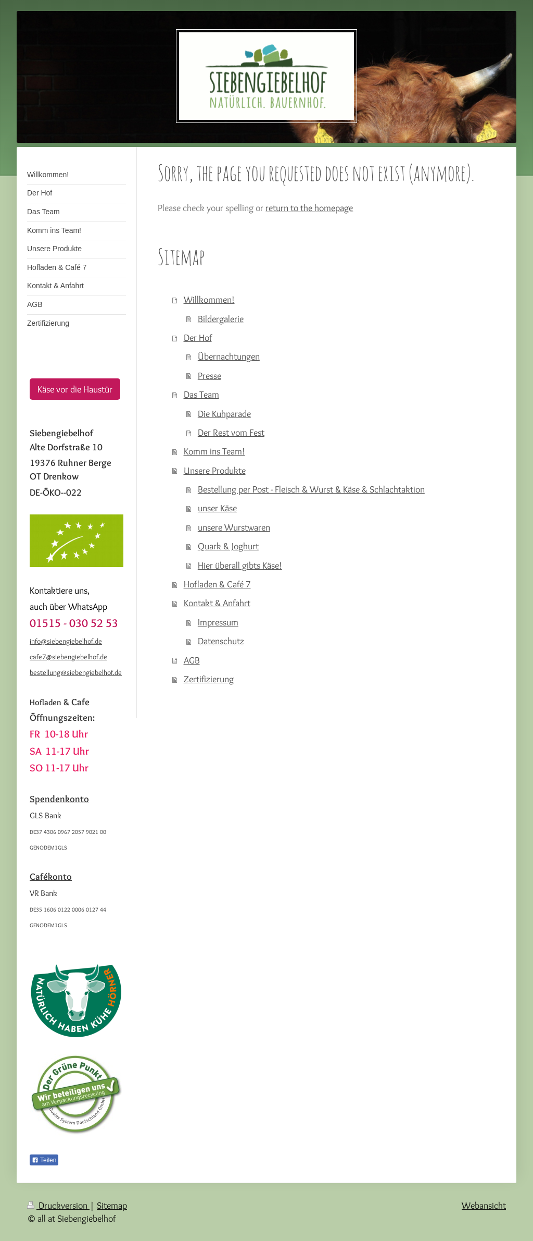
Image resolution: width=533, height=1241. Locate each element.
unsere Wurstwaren (234, 527)
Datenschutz (221, 641)
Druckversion (58, 1205)
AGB (192, 660)
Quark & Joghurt (228, 546)
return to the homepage (309, 208)
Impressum (218, 622)
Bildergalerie (221, 319)
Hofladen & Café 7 (217, 584)
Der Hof (198, 337)
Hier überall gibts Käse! (240, 565)
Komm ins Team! (214, 451)
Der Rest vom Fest (231, 432)
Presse (209, 376)
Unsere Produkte (215, 470)
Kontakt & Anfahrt (217, 603)
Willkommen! (209, 299)
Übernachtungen (229, 356)
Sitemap (112, 1205)
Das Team (201, 394)
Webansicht (484, 1205)
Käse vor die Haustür (74, 389)
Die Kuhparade (224, 414)
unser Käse (217, 508)
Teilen (44, 1160)
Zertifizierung (209, 679)
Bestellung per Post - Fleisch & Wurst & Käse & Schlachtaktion (311, 489)
